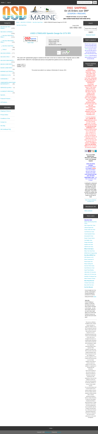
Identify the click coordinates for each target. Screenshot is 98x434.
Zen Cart (59, 432)
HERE (86, 48)
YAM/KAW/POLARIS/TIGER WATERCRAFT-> (7, 83)
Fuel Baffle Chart (88, 240)
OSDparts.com (48, 432)
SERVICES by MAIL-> (7, 87)
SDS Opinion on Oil (88, 257)
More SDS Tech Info (89, 285)
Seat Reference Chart (89, 267)
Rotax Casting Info (88, 263)
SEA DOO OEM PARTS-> (7, 61)
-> (7, 32)
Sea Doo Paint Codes (89, 265)
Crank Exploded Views (89, 233)
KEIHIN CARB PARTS (7, 68)
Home (2, 2)
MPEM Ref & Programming (90, 253)
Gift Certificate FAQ (5, 129)
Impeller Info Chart (88, 244)
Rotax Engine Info (88, 261)
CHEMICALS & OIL (7, 75)
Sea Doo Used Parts (38, 22)
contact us (87, 55)
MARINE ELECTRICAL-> (7, 72)
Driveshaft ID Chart (88, 236)
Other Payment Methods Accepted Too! (90, 200)
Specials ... (3, 95)
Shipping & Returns (5, 111)
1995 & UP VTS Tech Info (90, 274)
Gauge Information (88, 242)
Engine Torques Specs (89, 238)
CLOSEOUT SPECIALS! (7, 92)
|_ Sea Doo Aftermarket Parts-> (7, 41)
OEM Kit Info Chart (88, 246)
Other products (88, 211)
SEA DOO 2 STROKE (26, 22)
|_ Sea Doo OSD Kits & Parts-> (7, 36)
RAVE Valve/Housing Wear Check (90, 222)
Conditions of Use (5, 118)
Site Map (2, 125)
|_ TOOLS (7, 49)
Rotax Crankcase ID (89, 259)
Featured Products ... (6, 98)
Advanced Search (90, 35)
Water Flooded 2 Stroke (89, 278)
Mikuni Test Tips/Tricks (89, 250)
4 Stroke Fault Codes (89, 282)
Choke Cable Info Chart (89, 229)
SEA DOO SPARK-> (7, 53)
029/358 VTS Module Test (90, 276)
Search (91, 23)
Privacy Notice (4, 114)
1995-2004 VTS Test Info (90, 272)
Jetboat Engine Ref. (89, 227)
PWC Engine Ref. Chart (89, 225)
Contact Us (3, 122)
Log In (9, 2)
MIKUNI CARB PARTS (7, 64)
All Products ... (4, 102)
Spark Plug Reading (89, 270)
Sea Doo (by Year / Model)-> (7, 27)
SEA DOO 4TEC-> (7, 57)
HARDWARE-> (7, 79)
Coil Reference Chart (89, 231)
